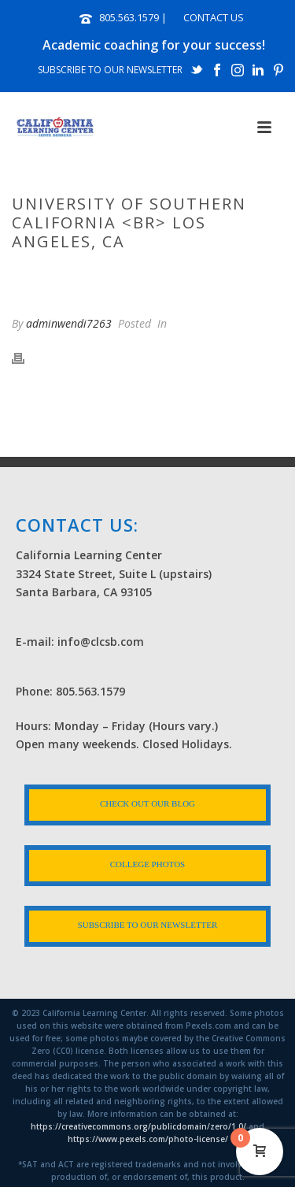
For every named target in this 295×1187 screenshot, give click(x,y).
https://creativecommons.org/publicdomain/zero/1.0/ (138, 1126)
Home (33, 274)
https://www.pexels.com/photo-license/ (148, 1138)
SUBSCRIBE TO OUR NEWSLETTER (110, 69)
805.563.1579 (129, 17)
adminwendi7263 (69, 323)
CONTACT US (213, 17)
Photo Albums (97, 274)
